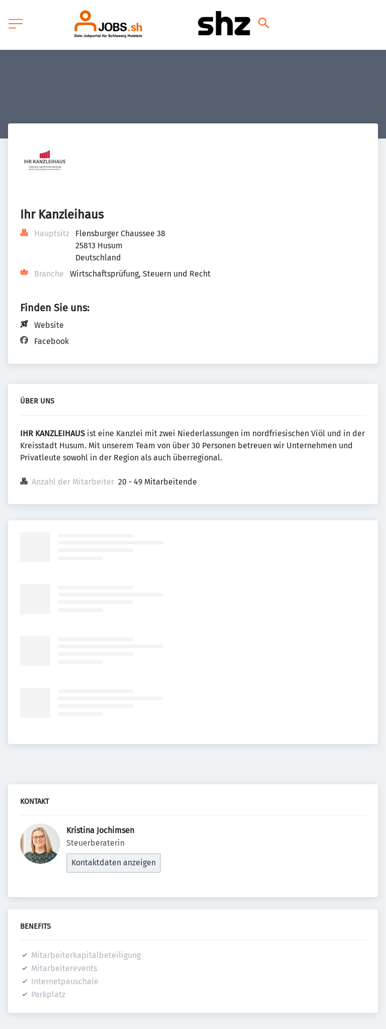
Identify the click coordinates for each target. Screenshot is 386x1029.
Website (49, 325)
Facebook (51, 341)
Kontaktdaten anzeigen (113, 862)
